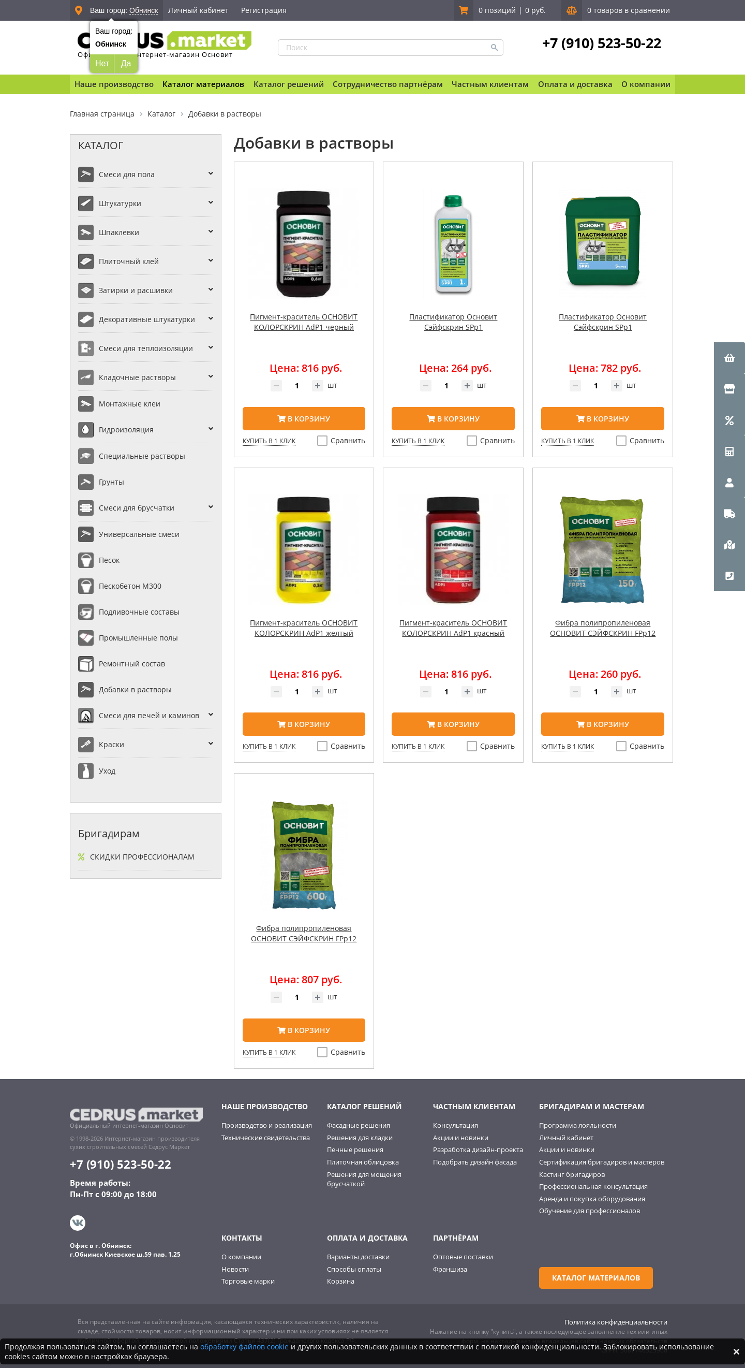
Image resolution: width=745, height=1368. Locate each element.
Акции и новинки (460, 1137)
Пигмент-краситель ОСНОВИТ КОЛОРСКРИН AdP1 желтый (303, 628)
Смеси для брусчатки (136, 508)
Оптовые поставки (463, 1256)
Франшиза (450, 1269)
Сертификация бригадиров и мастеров (601, 1162)
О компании (241, 1256)
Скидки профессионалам (142, 857)
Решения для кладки (360, 1137)
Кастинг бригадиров (572, 1174)
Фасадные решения (358, 1125)
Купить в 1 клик (269, 440)
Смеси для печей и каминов (149, 715)
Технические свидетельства (265, 1137)
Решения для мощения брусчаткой (364, 1179)
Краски (111, 744)
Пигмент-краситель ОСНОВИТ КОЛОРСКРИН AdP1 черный (303, 322)
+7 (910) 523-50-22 (601, 43)
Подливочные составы (139, 612)
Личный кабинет (198, 10)
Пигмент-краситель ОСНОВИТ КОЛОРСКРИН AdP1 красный (453, 628)
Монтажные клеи (129, 404)
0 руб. (535, 10)
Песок (109, 560)
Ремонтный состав (132, 663)
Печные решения (355, 1149)
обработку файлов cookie (244, 1346)
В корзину (303, 419)
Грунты (111, 482)
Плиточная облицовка (363, 1162)
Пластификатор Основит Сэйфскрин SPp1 (453, 322)
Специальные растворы (142, 456)
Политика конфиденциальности (615, 1322)
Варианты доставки (358, 1256)
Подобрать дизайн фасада (475, 1162)
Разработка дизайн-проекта (478, 1149)
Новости (235, 1269)
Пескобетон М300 (130, 586)
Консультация (455, 1125)
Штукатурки (120, 203)
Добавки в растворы (135, 689)
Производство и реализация (266, 1125)
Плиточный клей (129, 261)
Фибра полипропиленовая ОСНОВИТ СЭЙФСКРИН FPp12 (602, 628)
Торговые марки (248, 1281)
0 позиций (497, 10)
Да (126, 63)
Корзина (340, 1281)
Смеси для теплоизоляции (146, 348)
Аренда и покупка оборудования (592, 1198)
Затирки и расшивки (136, 290)
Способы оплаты (354, 1269)
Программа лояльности (577, 1125)
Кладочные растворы (137, 377)
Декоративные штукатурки (147, 319)
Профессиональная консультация (593, 1186)
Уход (107, 771)
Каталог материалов (203, 84)
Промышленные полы (138, 638)
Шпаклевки (119, 232)
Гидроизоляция (126, 429)
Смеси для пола (127, 174)
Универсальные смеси (139, 534)
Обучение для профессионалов (589, 1210)
